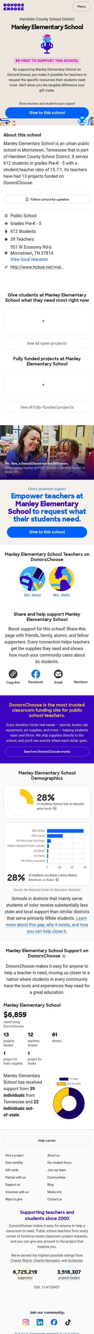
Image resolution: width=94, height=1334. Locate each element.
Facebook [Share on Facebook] (35, 676)
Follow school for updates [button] (47, 200)
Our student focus (59, 1162)
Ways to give (13, 1199)
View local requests (29, 259)
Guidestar (75, 1261)
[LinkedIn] (40, 1322)
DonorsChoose (13, 6)
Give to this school (47, 112)
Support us (12, 1184)
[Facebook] (54, 1322)
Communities (56, 1177)
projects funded (69, 1273)
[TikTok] (68, 1322)
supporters (25, 1273)
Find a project (14, 1155)
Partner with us (15, 1177)
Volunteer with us (17, 1192)
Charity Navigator (46, 1261)
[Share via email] (58, 676)
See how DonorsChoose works (47, 752)
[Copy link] (13, 676)
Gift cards (11, 1170)
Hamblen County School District (47, 19)
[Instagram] (26, 1322)
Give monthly (14, 1162)
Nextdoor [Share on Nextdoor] (81, 676)
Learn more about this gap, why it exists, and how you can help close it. (47, 925)
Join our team (56, 1170)
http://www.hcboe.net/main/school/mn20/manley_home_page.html (37, 267)
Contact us (54, 1199)
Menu (81, 7)
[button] (13, 676)
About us (53, 1155)
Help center (47, 1141)
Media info (54, 1192)
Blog (50, 1184)
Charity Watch (21, 1261)
